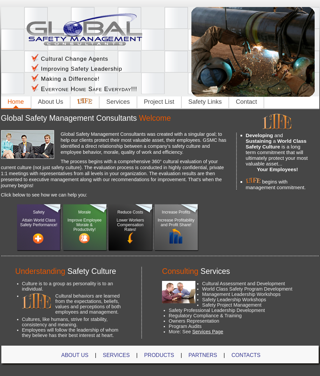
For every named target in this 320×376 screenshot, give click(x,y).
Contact (246, 101)
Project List (159, 101)
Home (16, 101)
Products (159, 355)
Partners (202, 355)
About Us (50, 101)
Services (118, 101)
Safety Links (205, 101)
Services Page (207, 331)
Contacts (246, 355)
